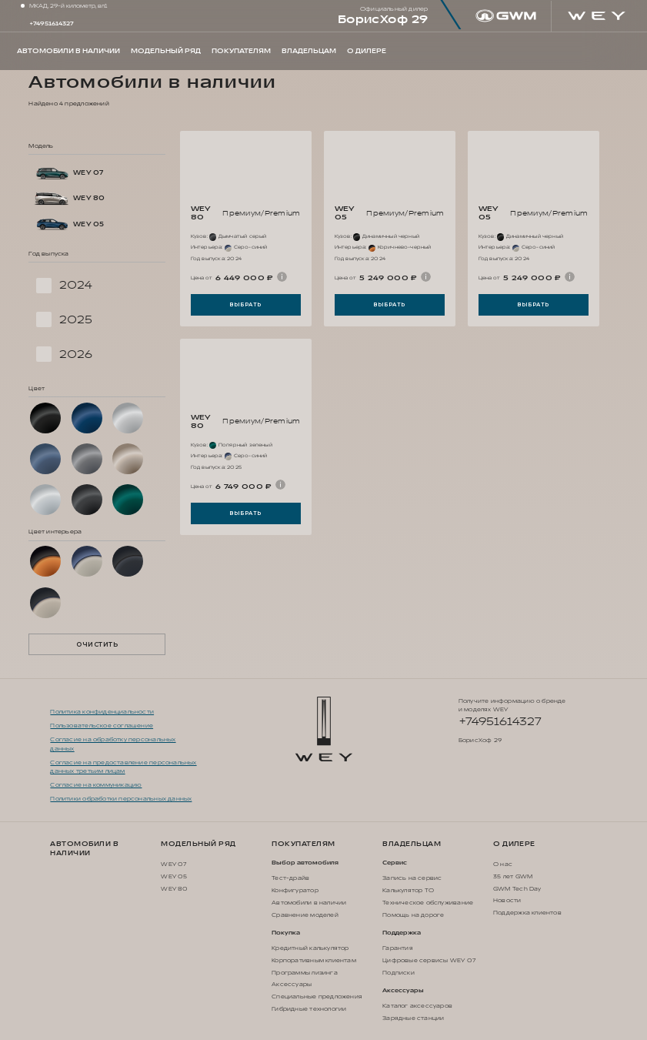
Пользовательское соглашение (101, 725)
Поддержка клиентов (527, 912)
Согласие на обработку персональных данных (112, 743)
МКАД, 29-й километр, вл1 (68, 5)
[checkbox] (96, 285)
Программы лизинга (305, 972)
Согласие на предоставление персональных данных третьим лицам (123, 766)
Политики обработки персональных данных (121, 798)
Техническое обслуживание (427, 902)
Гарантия (397, 948)
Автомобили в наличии (84, 848)
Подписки (398, 972)
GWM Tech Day (517, 888)
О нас (502, 864)
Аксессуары (292, 984)
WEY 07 (173, 864)
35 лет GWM (512, 876)
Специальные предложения (317, 996)
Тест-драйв (290, 877)
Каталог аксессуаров (417, 1005)
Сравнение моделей (305, 914)
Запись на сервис (412, 877)
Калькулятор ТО (408, 890)
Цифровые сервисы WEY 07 (428, 960)
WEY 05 (174, 876)
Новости (507, 900)
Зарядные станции (413, 1018)
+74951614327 (51, 23)
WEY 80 (174, 888)
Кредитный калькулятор (310, 948)
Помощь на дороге (413, 914)
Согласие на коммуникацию (96, 784)
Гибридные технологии (309, 1008)
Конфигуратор (295, 890)
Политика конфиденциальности (102, 711)
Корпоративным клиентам (314, 960)
